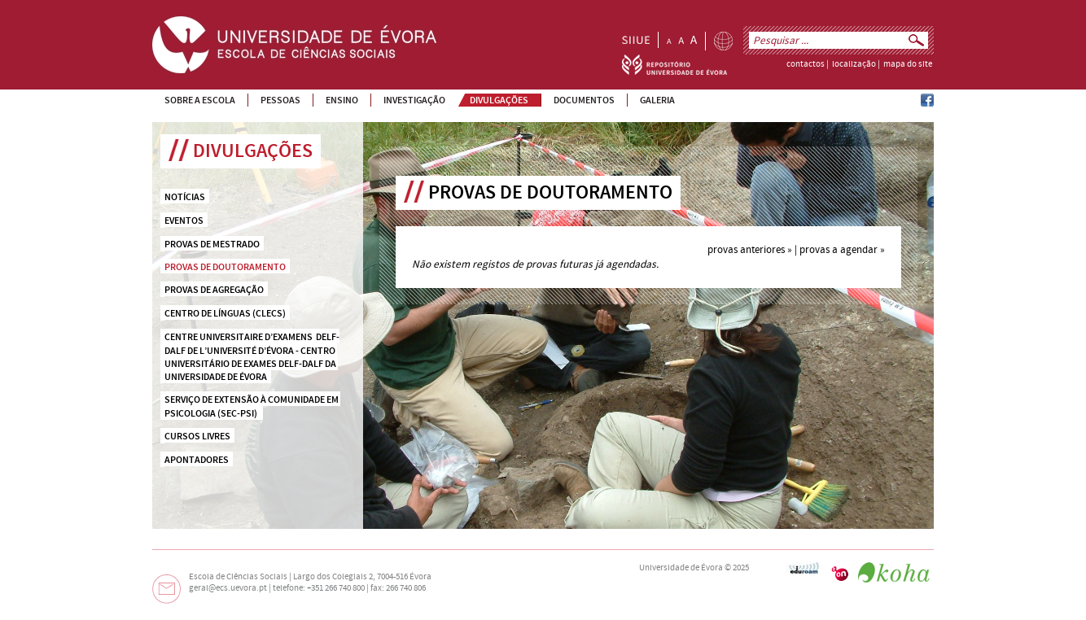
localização (854, 64)
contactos (805, 64)
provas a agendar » (842, 249)
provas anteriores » (749, 249)
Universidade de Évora (681, 568)
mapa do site (907, 64)
